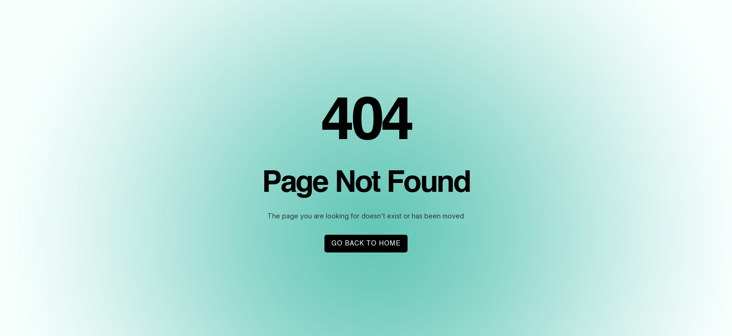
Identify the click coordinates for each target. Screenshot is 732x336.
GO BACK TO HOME (366, 243)
